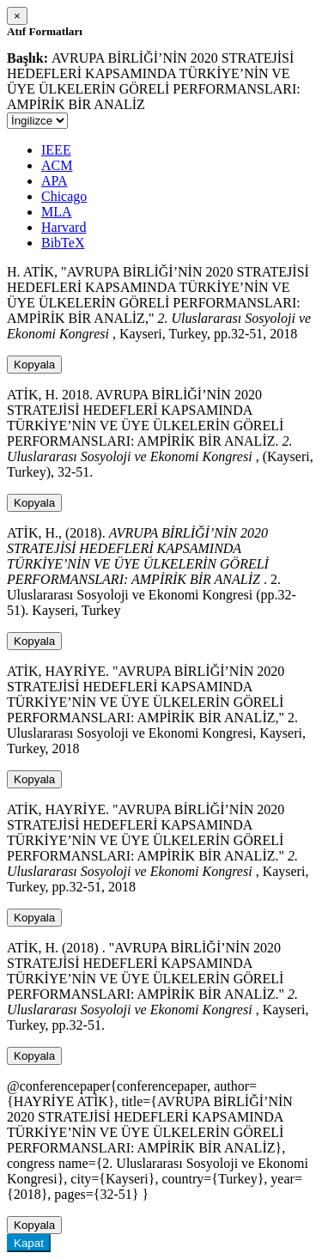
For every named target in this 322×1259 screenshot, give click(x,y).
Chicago (64, 196)
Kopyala (34, 364)
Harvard (63, 227)
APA (54, 180)
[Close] (17, 16)
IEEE (56, 150)
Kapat (29, 1243)
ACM (56, 165)
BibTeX (62, 242)
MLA (56, 211)
